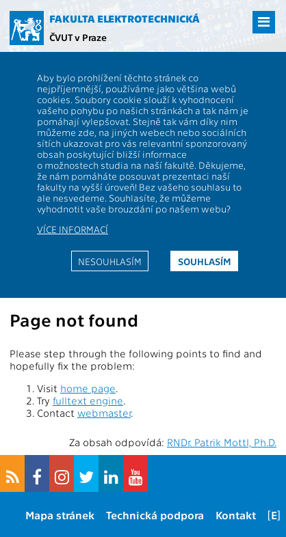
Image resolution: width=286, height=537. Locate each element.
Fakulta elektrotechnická (124, 18)
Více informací (72, 228)
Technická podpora (155, 514)
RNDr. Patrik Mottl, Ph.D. (221, 442)
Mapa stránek (59, 514)
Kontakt (236, 514)
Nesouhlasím (110, 261)
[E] (274, 514)
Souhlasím (204, 261)
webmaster (104, 413)
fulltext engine (88, 400)
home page (88, 388)
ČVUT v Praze (78, 36)
